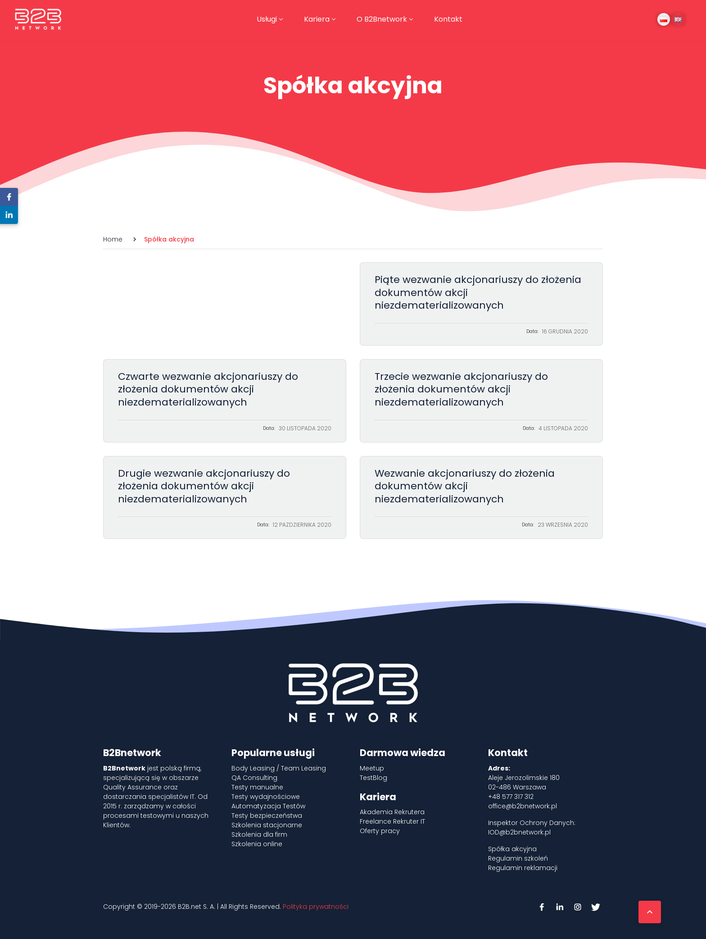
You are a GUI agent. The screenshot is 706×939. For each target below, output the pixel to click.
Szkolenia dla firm (259, 834)
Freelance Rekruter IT (392, 821)
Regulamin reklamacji (522, 867)
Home (112, 239)
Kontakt (448, 19)
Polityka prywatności (315, 906)
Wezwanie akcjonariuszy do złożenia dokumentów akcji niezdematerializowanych (481, 497)
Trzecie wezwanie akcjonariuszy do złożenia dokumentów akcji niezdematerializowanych (481, 400)
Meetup (372, 768)
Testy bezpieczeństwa (266, 815)
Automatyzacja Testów (268, 806)
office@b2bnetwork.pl (522, 806)
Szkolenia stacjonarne (266, 825)
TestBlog (373, 777)
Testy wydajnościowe (265, 796)
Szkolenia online (256, 843)
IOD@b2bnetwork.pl (519, 832)
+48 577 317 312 (511, 796)
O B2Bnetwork (382, 19)
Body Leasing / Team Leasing (278, 768)
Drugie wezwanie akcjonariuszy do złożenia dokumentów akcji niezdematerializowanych (224, 497)
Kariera (317, 19)
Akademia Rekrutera (392, 811)
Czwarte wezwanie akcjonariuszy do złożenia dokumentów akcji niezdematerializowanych (224, 400)
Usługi (267, 19)
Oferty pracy (380, 830)
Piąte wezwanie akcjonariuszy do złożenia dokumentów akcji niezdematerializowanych (481, 304)
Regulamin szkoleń (518, 858)
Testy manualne (257, 787)
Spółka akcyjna (512, 848)
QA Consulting (254, 777)
